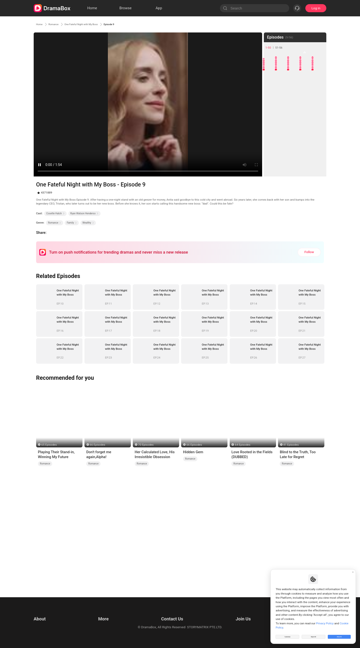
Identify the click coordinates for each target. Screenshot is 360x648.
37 (283, 143)
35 (319, 131)
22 (283, 107)
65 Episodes (49, 444)
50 (319, 168)
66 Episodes (97, 444)
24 (307, 107)
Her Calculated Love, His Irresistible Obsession (155, 454)
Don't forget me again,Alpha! (98, 454)
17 (283, 94)
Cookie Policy (43, 625)
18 (295, 94)
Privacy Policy (44, 619)
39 (307, 143)
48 (295, 168)
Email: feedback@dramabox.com (171, 613)
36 (270, 143)
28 (295, 119)
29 (307, 119)
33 (295, 131)
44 (307, 155)
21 (270, 107)
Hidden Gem (193, 452)
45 (319, 155)
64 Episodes (242, 444)
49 (307, 168)
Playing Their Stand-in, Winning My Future (56, 454)
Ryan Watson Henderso (84, 213)
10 (319, 70)
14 (307, 82)
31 (270, 131)
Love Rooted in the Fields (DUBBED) (251, 454)
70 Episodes (146, 444)
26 (270, 119)
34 (307, 131)
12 (283, 82)
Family (72, 222)
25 (319, 107)
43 (295, 155)
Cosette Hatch (55, 213)
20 (319, 94)
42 (283, 155)
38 (295, 143)
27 (283, 119)
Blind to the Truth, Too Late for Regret (298, 454)
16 (270, 94)
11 (270, 82)
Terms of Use (43, 613)
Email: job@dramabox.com (249, 613)
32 (283, 131)
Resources (105, 613)
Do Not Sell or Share (48, 632)
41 (270, 155)
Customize (287, 634)
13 (295, 82)
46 (270, 168)
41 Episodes (291, 444)
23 (295, 107)
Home (41, 24)
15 (319, 82)
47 (283, 168)
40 (319, 143)
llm (99, 619)
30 (319, 119)
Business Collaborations (164, 619)
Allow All (339, 634)
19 (307, 94)
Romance (60, 24)
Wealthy (88, 222)
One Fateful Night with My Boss (99, 24)
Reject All (313, 634)
